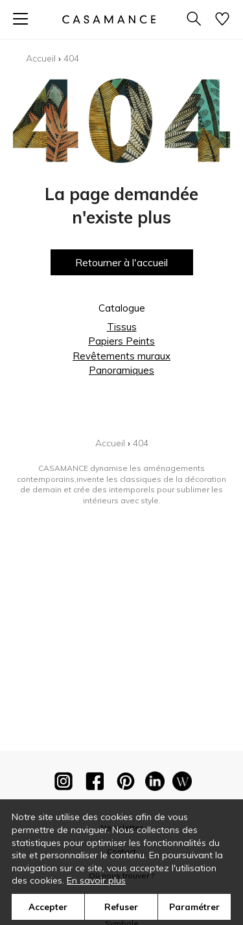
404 (71, 58)
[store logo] (108, 19)
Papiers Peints (121, 341)
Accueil (41, 58)
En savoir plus (96, 880)
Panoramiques (121, 370)
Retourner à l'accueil (121, 262)
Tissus (122, 327)
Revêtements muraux (121, 356)
